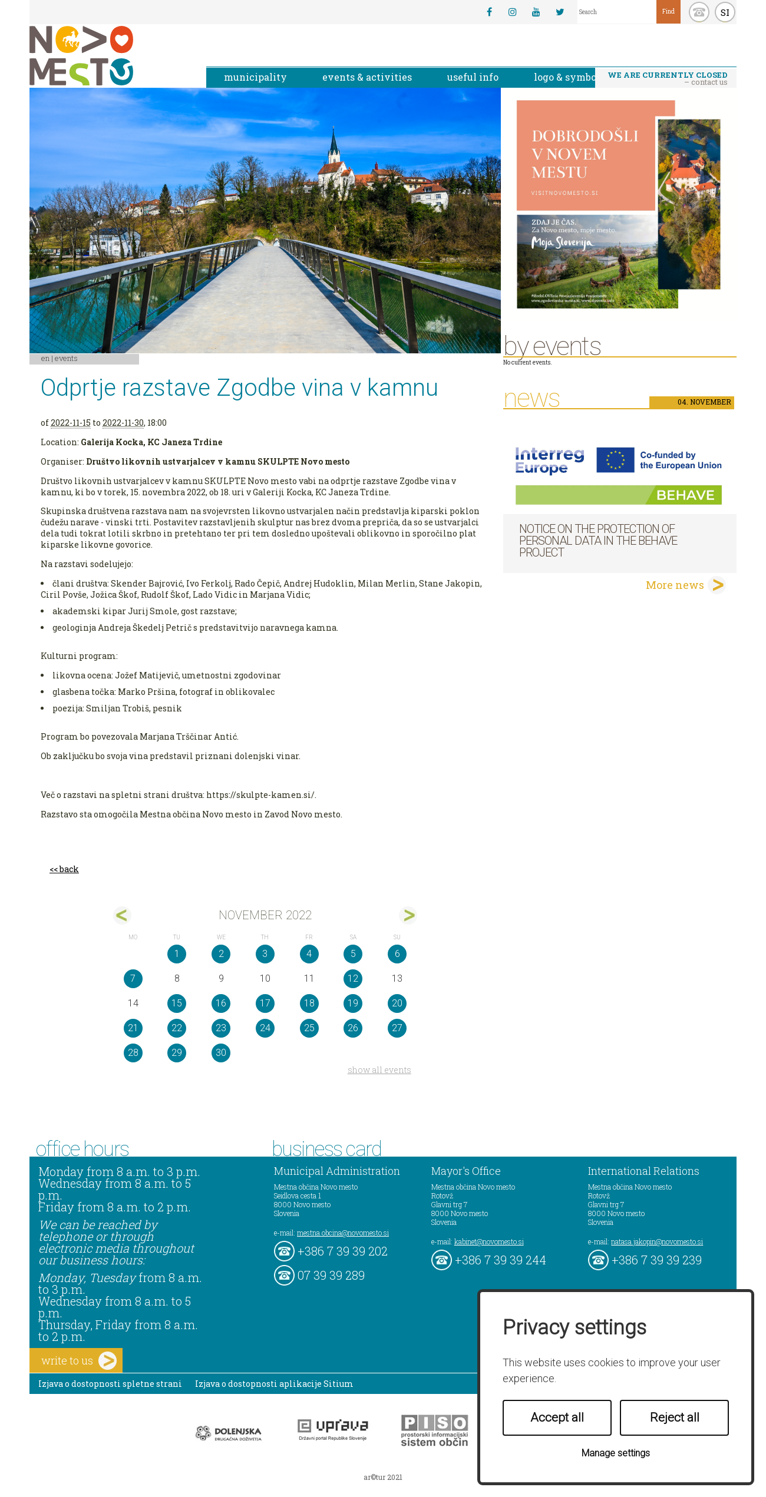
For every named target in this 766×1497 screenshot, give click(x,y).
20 (397, 1003)
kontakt (699, 12)
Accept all (557, 1417)
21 (133, 1028)
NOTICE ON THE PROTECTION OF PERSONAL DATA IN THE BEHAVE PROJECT (598, 540)
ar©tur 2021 (383, 1477)
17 (265, 1003)
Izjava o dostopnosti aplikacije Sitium (274, 1383)
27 (397, 1028)
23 (221, 1028)
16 (221, 1003)
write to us (79, 1361)
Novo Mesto (109, 55)
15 (176, 1003)
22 (176, 1028)
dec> (408, 915)
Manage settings (616, 1453)
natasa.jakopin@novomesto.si (657, 1241)
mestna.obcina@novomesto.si (343, 1232)
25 (309, 1028)
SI (725, 12)
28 (133, 1052)
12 (353, 978)
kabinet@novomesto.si (489, 1241)
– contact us (667, 78)
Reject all (674, 1417)
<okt (122, 915)
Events (66, 358)
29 (176, 1052)
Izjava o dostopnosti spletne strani (110, 1383)
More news (675, 585)
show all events (379, 1069)
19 (353, 1003)
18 (309, 1003)
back (69, 869)
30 (221, 1052)
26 (353, 1028)
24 (265, 1028)
